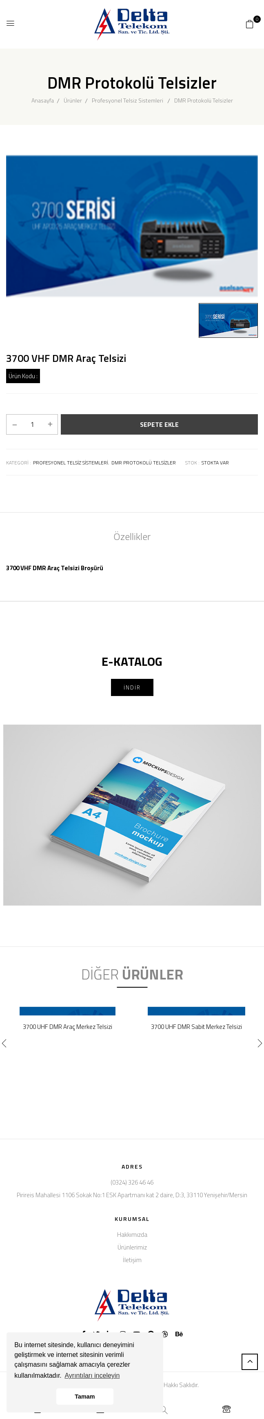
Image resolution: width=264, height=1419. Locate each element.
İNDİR (132, 687)
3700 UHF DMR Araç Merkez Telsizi (67, 1027)
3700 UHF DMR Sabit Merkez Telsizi (196, 1027)
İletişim (132, 1260)
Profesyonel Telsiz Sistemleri (127, 100)
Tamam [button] (85, 1396)
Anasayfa (42, 100)
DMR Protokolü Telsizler (203, 100)
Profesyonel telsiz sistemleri (70, 462)
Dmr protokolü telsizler (143, 462)
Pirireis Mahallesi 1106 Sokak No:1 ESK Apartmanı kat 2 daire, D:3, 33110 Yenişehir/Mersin (132, 1195)
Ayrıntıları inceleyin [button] (92, 1375)
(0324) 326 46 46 (132, 1182)
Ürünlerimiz (132, 1247)
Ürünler (73, 100)
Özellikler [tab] (132, 536)
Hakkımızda (132, 1234)
